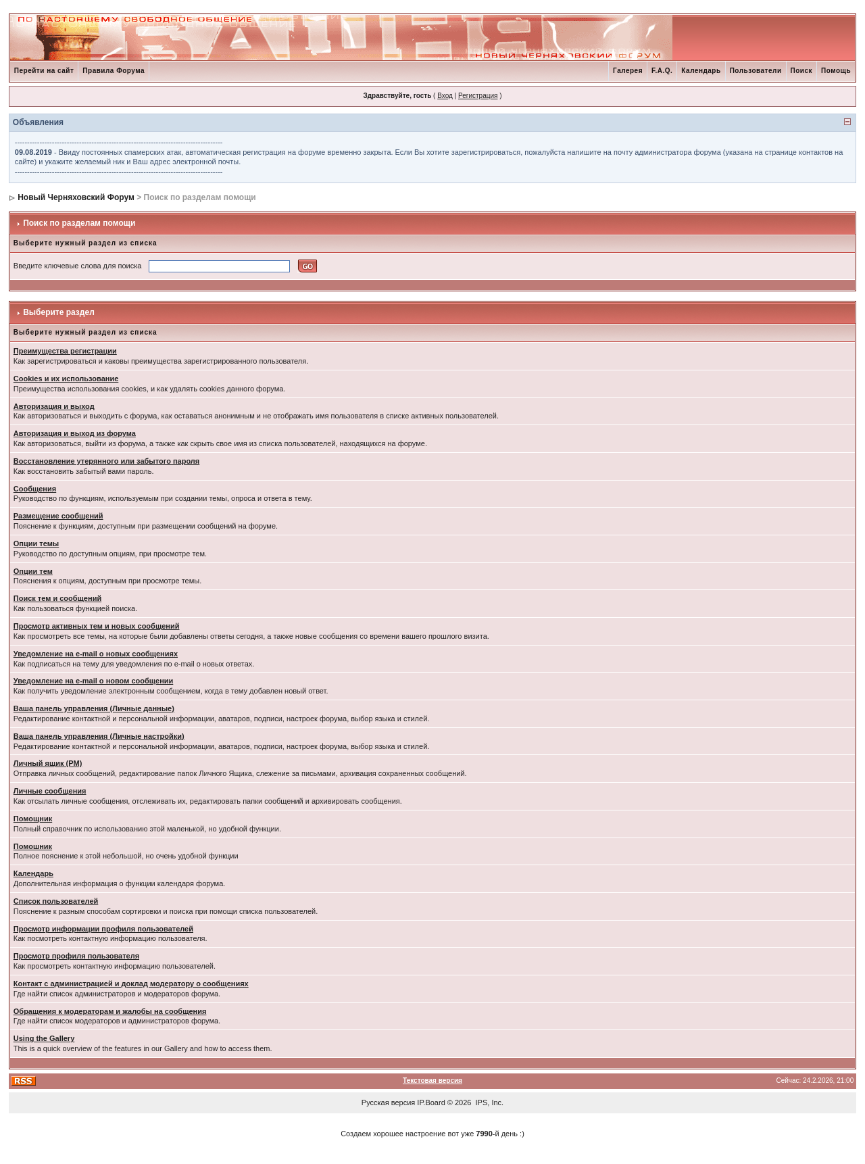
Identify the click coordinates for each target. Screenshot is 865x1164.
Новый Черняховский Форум (76, 197)
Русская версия (388, 1102)
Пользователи (756, 70)
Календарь (700, 70)
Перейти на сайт (44, 70)
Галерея (628, 70)
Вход (445, 95)
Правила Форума (113, 70)
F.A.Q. (661, 70)
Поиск (802, 70)
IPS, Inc (489, 1102)
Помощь (836, 70)
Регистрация (477, 95)
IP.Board (431, 1102)
